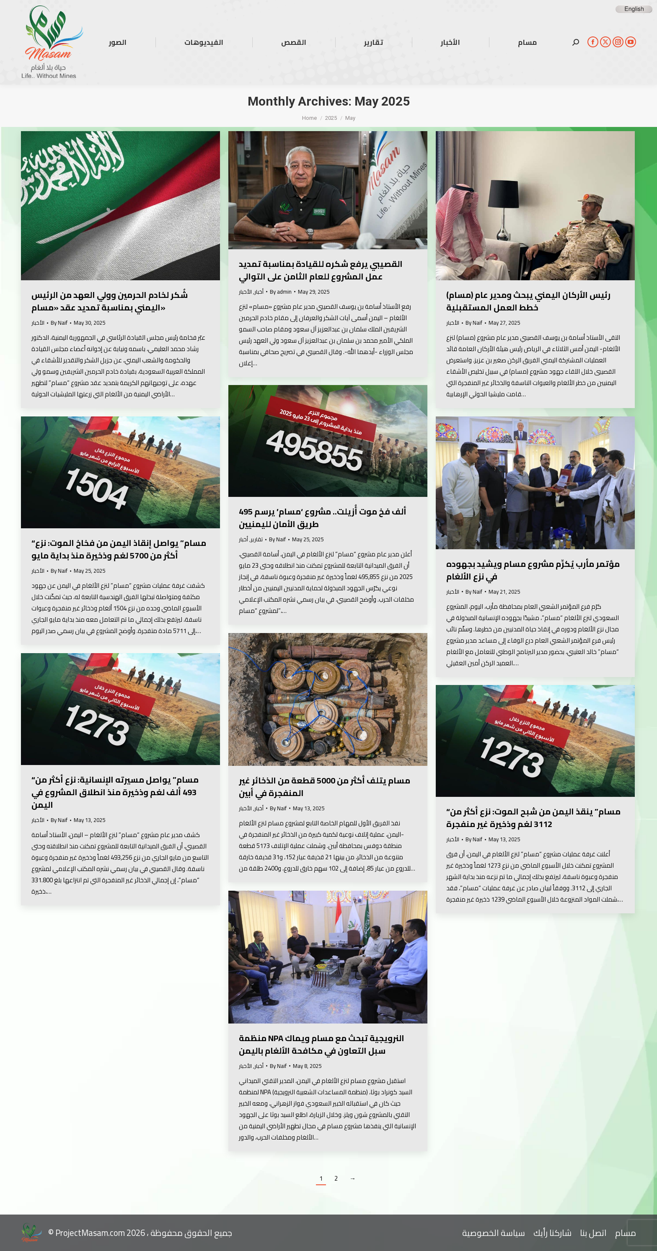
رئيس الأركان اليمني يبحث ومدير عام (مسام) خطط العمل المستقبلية (528, 301)
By (59, 323)
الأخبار (37, 323)
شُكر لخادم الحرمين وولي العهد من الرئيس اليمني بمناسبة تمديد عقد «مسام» (109, 301)
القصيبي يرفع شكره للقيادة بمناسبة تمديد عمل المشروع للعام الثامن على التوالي (321, 270)
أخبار (259, 292)
